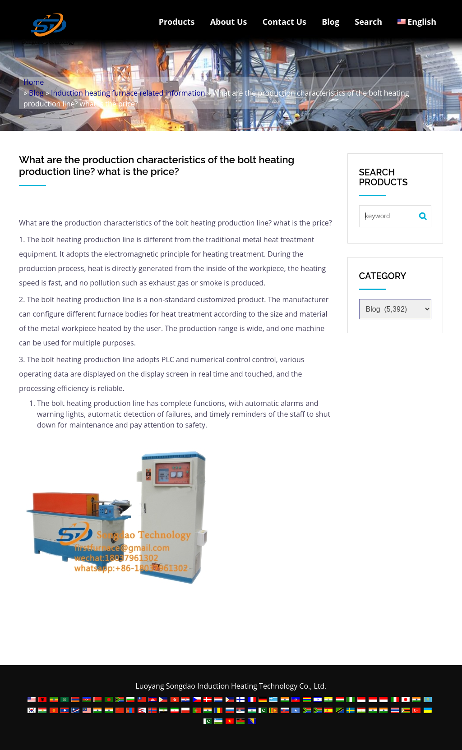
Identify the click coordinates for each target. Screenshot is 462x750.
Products (177, 21)
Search (368, 21)
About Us (228, 21)
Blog (330, 21)
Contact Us (284, 21)
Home (33, 82)
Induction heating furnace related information (128, 93)
